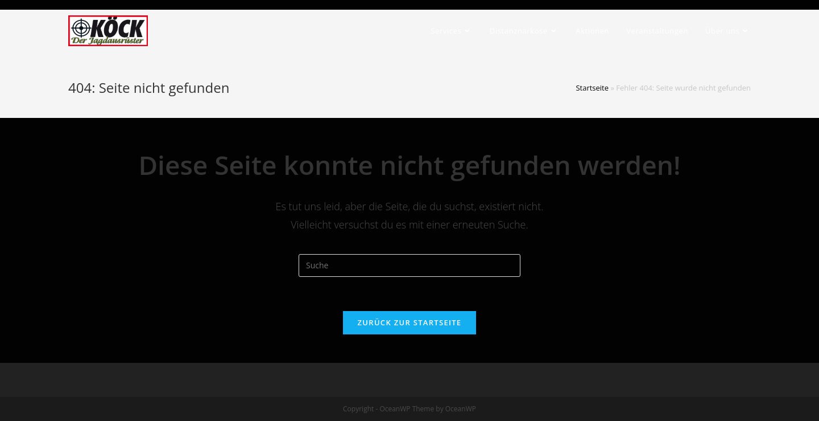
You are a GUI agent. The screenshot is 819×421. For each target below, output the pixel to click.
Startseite (592, 88)
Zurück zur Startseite (410, 322)
